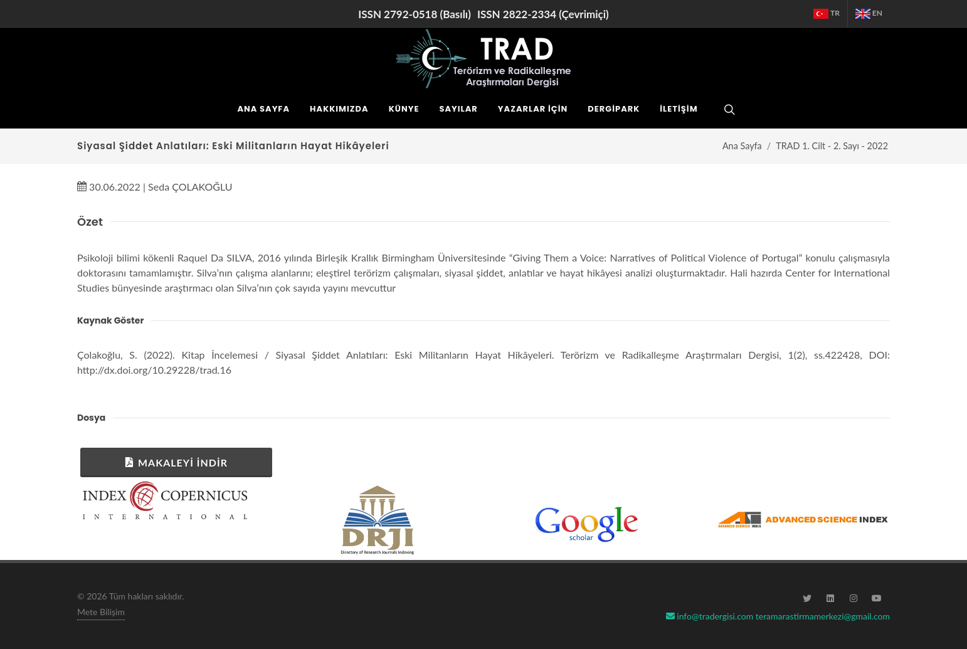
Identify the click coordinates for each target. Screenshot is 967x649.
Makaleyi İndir (176, 462)
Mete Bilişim (101, 611)
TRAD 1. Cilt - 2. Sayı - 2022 (832, 145)
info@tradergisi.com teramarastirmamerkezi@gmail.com (778, 616)
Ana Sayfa (742, 145)
